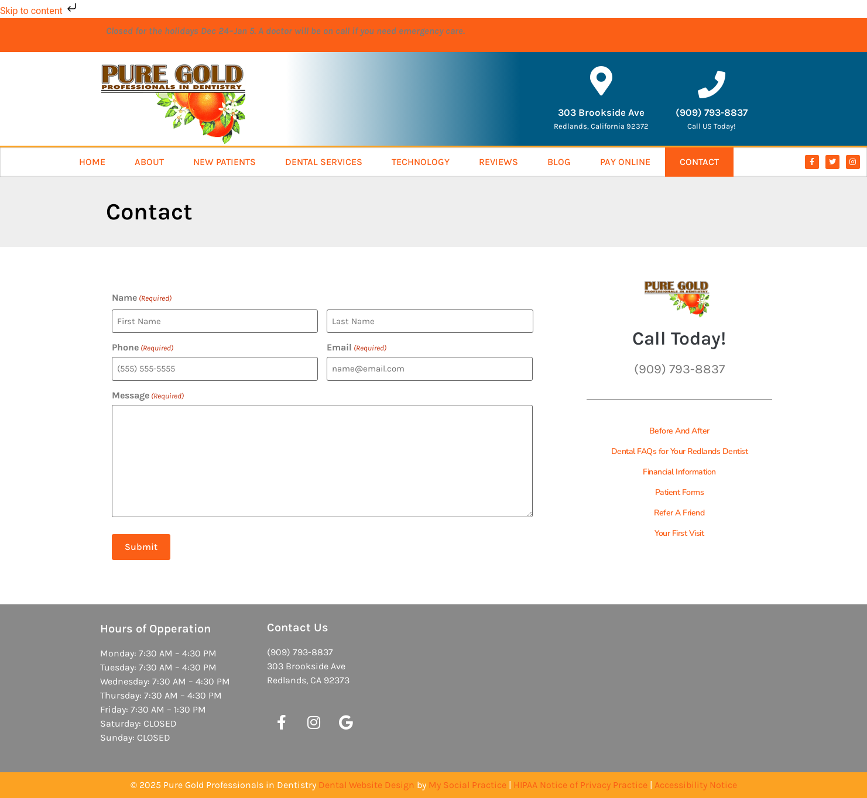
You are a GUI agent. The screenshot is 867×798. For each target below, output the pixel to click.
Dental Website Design (366, 784)
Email (356, 347)
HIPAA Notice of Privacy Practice (580, 784)
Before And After (679, 430)
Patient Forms (679, 492)
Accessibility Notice (695, 784)
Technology (421, 161)
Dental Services (323, 161)
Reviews (498, 161)
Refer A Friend (679, 512)
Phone (142, 347)
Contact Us (297, 627)
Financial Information (679, 471)
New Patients (224, 161)
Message (148, 395)
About (149, 161)
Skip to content (39, 10)
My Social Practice (467, 784)
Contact (699, 161)
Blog (559, 161)
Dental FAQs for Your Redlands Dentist (679, 451)
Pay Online (625, 161)
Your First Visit (679, 533)
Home (92, 161)
